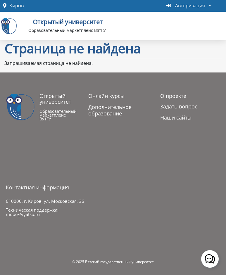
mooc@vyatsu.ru (23, 214)
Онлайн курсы (106, 95)
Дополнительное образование (110, 110)
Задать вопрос (178, 106)
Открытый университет (68, 21)
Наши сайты (176, 117)
